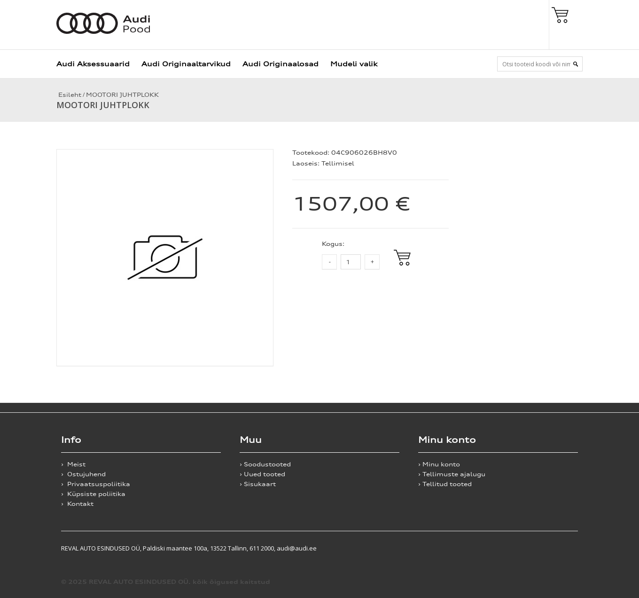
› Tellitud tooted (445, 484)
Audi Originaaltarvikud (186, 64)
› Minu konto (439, 464)
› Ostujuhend (83, 474)
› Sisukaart (258, 484)
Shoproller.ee (561, 548)
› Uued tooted (262, 474)
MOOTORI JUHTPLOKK (122, 94)
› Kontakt (77, 503)
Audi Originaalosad (280, 64)
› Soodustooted (265, 464)
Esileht (68, 94)
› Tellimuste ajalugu (451, 474)
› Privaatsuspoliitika (95, 484)
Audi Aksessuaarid (93, 64)
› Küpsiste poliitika (93, 493)
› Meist (73, 464)
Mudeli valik (353, 64)
